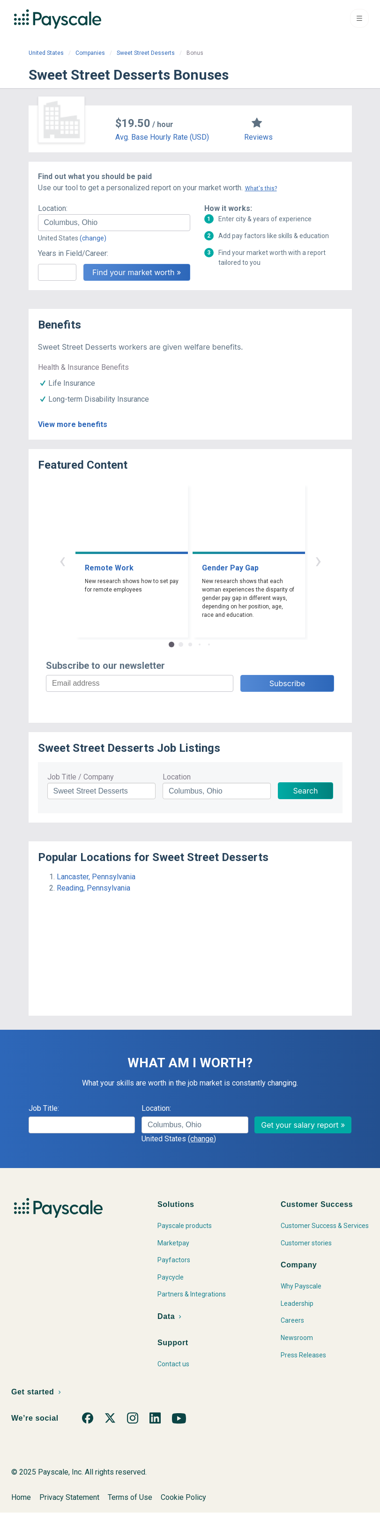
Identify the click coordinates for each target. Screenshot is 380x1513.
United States (46, 53)
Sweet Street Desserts (146, 53)
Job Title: (44, 1108)
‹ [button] (62, 560)
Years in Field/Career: (73, 253)
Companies (90, 53)
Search (305, 790)
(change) (93, 238)
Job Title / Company (80, 776)
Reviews (258, 137)
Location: (52, 208)
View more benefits (72, 424)
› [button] (318, 560)
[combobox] (114, 222)
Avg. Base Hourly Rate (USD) (162, 137)
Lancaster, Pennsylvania (96, 876)
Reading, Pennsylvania (93, 888)
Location (177, 776)
